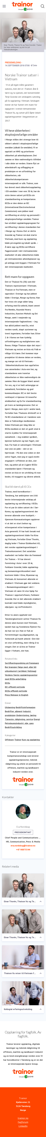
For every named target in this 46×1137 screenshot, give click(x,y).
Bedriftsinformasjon (25, 707)
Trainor (17, 739)
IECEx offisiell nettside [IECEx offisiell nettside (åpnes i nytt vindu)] (16, 691)
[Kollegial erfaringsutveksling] (23, 993)
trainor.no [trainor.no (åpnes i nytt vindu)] (23, 1118)
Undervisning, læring (26, 715)
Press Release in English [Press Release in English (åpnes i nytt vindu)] (16, 694)
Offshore (9, 739)
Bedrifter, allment (13, 711)
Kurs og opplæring (31, 739)
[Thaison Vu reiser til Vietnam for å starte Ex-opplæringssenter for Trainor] (23, 957)
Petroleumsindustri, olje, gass (19, 723)
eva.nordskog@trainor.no (23, 845)
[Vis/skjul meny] (4, 6)
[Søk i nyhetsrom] (43, 6)
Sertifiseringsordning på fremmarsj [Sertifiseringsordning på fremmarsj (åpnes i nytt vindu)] (22, 663)
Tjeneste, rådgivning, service (19, 719)
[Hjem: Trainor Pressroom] (22, 6)
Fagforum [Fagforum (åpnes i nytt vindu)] (23, 1122)
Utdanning (10, 707)
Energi (37, 719)
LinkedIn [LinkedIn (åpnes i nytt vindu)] (23, 1126)
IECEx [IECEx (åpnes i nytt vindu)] (7, 683)
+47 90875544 (23, 849)
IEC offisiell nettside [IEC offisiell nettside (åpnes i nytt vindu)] (15, 687)
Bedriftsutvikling (13, 727)
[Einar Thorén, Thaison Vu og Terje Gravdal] (23, 885)
